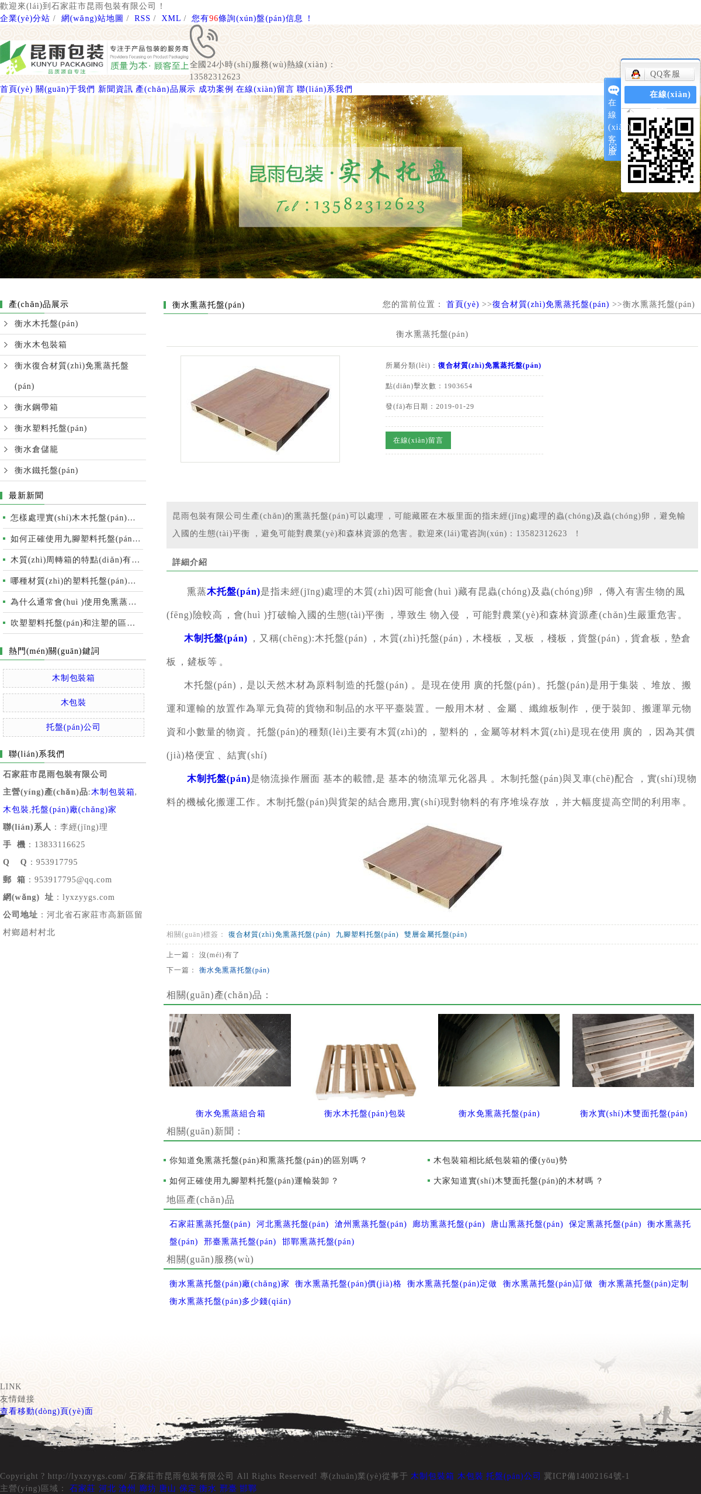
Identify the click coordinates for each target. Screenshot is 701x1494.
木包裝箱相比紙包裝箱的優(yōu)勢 (500, 1160)
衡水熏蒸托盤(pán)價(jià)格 (348, 1283)
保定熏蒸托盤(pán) (605, 1224)
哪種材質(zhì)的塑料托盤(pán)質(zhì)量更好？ (77, 581)
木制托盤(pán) (216, 638)
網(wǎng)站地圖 (92, 18)
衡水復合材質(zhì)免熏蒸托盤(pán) (72, 376)
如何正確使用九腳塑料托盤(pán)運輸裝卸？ (254, 1180)
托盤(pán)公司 (73, 727)
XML (171, 18)
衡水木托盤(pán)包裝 (364, 1113)
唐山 (167, 1488)
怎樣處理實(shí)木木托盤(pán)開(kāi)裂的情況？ (77, 517)
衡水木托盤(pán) (46, 323)
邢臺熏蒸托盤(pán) (240, 1241)
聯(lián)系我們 (325, 89)
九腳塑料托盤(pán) (367, 934)
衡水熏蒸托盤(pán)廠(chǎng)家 (229, 1283)
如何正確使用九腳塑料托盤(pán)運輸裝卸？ (77, 538)
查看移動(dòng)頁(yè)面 (46, 1411)
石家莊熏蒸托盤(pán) (210, 1224)
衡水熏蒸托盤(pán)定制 (644, 1283)
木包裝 (74, 702)
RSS (142, 18)
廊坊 (148, 1488)
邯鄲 (248, 1488)
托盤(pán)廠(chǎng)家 (74, 809)
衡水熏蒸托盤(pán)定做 (452, 1283)
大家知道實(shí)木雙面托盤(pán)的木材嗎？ (519, 1180)
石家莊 (83, 1488)
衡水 (208, 1488)
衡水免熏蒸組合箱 (231, 1113)
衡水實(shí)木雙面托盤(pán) (634, 1113)
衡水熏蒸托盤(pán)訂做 (548, 1283)
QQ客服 (656, 74)
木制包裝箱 (74, 678)
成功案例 (216, 89)
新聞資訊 (115, 89)
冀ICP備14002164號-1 (587, 1476)
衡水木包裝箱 (41, 344)
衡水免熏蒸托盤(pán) (234, 970)
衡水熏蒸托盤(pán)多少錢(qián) (230, 1301)
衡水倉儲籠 (36, 449)
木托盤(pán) (234, 591)
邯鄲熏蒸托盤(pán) (318, 1241)
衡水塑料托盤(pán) (51, 428)
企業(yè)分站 (25, 18)
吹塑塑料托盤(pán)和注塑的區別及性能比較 (77, 623)
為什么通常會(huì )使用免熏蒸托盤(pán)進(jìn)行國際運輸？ (77, 602)
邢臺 (228, 1488)
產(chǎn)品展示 (166, 89)
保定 (188, 1488)
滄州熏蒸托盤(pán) (371, 1224)
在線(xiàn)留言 (265, 89)
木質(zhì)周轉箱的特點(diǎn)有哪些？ (77, 559)
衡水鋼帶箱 (36, 407)
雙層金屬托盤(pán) (435, 934)
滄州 (127, 1488)
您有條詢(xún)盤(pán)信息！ (252, 18)
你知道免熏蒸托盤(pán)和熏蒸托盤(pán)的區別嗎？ (268, 1160)
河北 (107, 1488)
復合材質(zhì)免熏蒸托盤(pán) (551, 304)
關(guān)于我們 (65, 89)
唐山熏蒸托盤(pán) (527, 1224)
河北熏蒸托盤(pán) (292, 1224)
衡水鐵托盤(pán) (46, 470)
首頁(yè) (16, 89)
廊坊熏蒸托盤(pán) (448, 1224)
